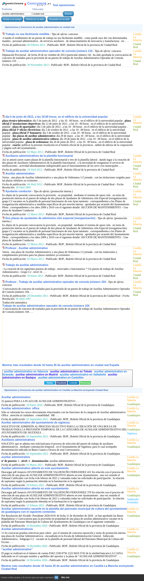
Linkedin (73, 383)
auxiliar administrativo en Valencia (26, 371)
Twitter (49, 383)
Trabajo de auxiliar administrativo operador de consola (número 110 (49, 51)
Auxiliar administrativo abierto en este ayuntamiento (35, 468)
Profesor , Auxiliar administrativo (26, 248)
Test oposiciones (64, 5)
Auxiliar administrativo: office (20, 408)
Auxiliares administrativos (18, 439)
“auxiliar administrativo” (17, 549)
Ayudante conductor (18, 191)
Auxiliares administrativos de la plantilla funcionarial (39, 155)
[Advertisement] (67, 90)
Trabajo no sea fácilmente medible (27, 34)
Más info (65, 577)
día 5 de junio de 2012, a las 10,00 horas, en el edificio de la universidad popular (56, 116)
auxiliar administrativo (15, 457)
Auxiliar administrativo (20, 173)
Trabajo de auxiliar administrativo (26, 265)
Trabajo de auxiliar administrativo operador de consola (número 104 (45, 305)
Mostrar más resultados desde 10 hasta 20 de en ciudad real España (60, 365)
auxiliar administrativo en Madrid (37, 374)
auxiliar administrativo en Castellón (61, 377)
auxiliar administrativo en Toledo (71, 371)
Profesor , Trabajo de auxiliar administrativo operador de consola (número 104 (55, 281)
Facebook (61, 383)
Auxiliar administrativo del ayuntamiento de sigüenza (35, 422)
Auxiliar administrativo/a (17, 529)
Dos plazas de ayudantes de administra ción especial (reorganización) (50, 218)
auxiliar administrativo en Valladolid (83, 374)
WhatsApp (85, 383)
